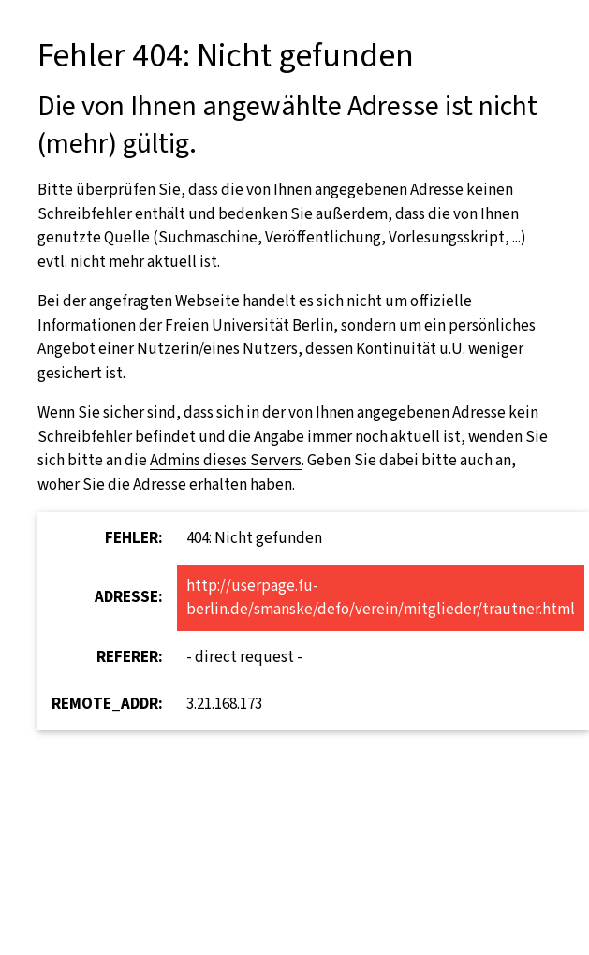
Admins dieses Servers (226, 460)
